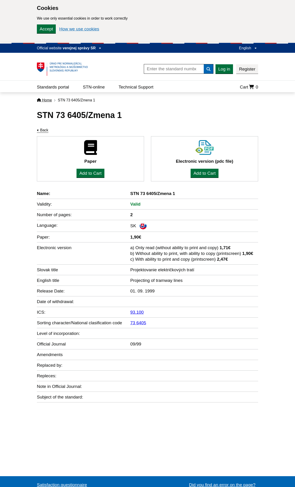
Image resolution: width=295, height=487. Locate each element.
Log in (224, 69)
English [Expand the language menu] (248, 48)
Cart (249, 87)
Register (247, 69)
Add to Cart (90, 173)
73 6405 (138, 322)
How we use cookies (79, 29)
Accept (46, 29)
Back (44, 130)
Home (44, 100)
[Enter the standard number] (174, 69)
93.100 (137, 312)
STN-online (94, 87)
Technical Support (135, 87)
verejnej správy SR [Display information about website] (82, 48)
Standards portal (53, 87)
